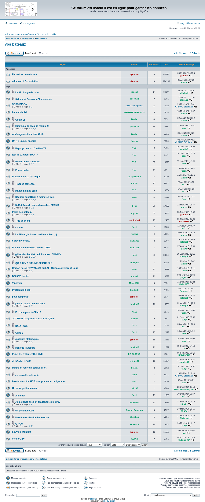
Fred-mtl (134, 290)
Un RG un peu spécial (24, 141)
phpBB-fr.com (109, 501)
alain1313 (134, 241)
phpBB (93, 499)
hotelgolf (184, 242)
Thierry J (134, 424)
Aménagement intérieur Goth (27, 134)
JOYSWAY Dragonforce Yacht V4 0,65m (33, 318)
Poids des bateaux (22, 212)
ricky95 (134, 388)
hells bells (184, 93)
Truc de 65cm (22, 220)
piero (134, 374)
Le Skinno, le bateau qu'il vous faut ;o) (36, 234)
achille (184, 82)
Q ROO (19, 423)
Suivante (196, 53)
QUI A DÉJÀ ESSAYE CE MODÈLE (33, 263)
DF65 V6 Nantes (20, 276)
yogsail (134, 92)
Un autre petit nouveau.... (25, 388)
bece (184, 128)
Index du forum (12, 38)
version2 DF (18, 438)
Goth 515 (20, 119)
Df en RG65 (21, 326)
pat (184, 433)
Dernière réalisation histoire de (32, 417)
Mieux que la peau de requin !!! (32, 126)
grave (184, 207)
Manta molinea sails (26, 190)
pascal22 (134, 99)
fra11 (183, 171)
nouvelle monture (21, 432)
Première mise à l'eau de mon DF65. (31, 247)
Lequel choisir (19, 112)
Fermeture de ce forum (24, 74)
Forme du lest (22, 170)
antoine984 (134, 220)
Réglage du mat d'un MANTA (30, 148)
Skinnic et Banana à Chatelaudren (33, 99)
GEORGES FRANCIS (134, 112)
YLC (134, 148)
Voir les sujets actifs (47, 34)
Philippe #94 (184, 440)
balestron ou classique (27, 161)
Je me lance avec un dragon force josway (37, 402)
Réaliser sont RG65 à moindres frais (34, 197)
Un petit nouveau (24, 410)
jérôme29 (134, 361)
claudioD (184, 149)
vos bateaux (41, 38)
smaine (184, 404)
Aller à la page (180, 53)
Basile (134, 119)
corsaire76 (184, 362)
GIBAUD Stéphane (134, 105)
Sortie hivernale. (21, 240)
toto (134, 381)
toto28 (134, 183)
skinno (19, 227)
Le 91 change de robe (27, 92)
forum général (27, 38)
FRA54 (184, 320)
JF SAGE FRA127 (21, 361)
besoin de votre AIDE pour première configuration (39, 381)
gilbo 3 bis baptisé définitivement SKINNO (38, 254)
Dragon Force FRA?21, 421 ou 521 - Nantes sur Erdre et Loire (45, 268)
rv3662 (134, 439)
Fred (134, 198)
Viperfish (17, 283)
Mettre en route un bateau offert (29, 367)
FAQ (180, 23)
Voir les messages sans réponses (20, 34)
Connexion (11, 23)
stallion (134, 318)
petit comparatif (20, 296)
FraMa (134, 368)
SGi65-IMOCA (19, 104)
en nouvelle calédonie (27, 375)
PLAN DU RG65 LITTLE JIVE (27, 354)
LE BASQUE (134, 354)
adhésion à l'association (25, 81)
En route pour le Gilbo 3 (28, 312)
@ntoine (134, 74)
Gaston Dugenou (134, 410)
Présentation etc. (21, 290)
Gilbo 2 (19, 333)
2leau (184, 178)
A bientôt (20, 395)
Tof (183, 348)
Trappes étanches (25, 184)
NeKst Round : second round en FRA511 (37, 205)
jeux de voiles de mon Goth (30, 303)
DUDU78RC (134, 402)
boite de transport (25, 348)
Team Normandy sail (184, 389)
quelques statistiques (27, 339)
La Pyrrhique (134, 176)
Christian (134, 417)
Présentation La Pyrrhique (26, 176)
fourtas (134, 141)
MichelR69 (134, 283)
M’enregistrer (27, 23)
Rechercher (193, 23)
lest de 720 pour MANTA (25, 154)
